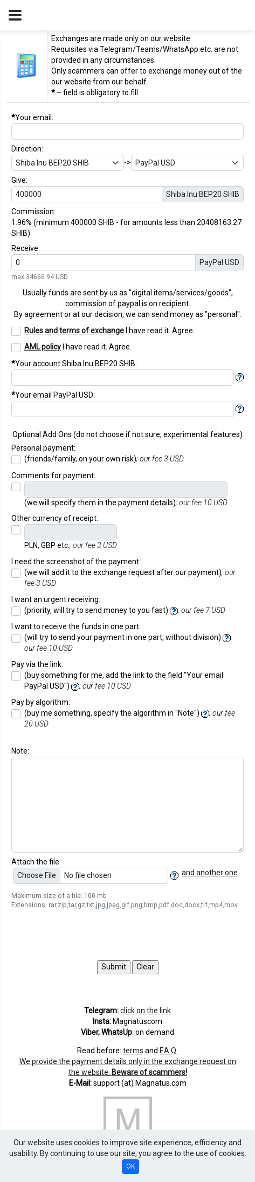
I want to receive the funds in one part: (76, 626)
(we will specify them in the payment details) (126, 502)
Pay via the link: (37, 664)
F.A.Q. (169, 1050)
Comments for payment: (53, 475)
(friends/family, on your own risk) (104, 458)
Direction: (27, 148)
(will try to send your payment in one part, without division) (128, 642)
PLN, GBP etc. (70, 545)
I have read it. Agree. (109, 330)
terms (133, 1050)
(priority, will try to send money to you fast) (124, 610)
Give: (19, 180)
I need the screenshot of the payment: (76, 561)
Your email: (32, 117)
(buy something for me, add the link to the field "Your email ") (123, 681)
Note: (20, 751)
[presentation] (93, 935)
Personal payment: (43, 448)
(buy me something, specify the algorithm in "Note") (129, 718)
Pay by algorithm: (40, 702)
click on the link (145, 1010)
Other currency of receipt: (54, 518)
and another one (210, 872)
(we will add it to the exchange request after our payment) (130, 577)
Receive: (25, 248)
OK (130, 1166)
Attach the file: (36, 861)
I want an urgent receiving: (55, 599)
